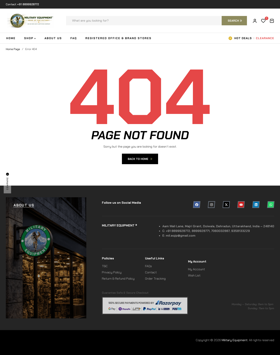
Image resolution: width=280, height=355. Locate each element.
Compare (7, 181)
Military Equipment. (235, 340)
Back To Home (140, 159)
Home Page (13, 49)
